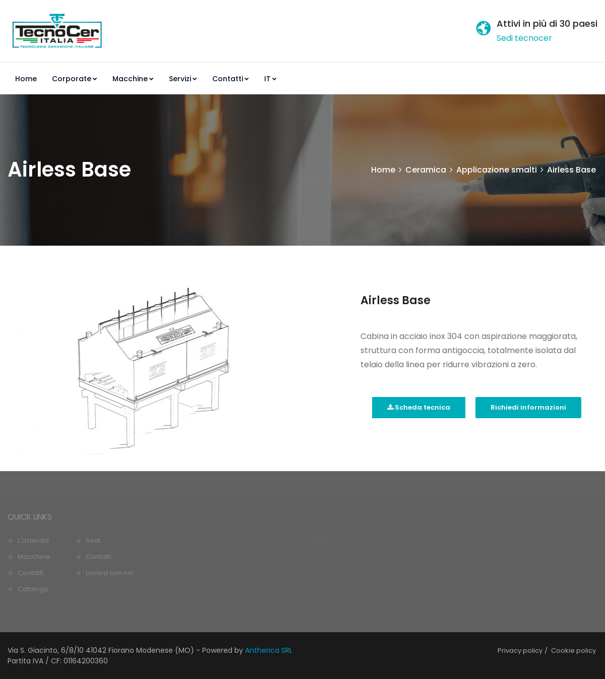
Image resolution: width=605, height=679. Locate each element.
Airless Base (395, 300)
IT (270, 79)
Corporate (74, 79)
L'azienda (33, 540)
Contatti (230, 79)
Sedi (93, 540)
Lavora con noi (110, 573)
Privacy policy (520, 650)
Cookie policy (573, 650)
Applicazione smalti (496, 170)
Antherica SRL (268, 650)
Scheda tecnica (418, 407)
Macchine (133, 79)
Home (26, 79)
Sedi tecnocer (524, 38)
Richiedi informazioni (528, 407)
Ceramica (425, 170)
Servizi (183, 79)
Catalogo (33, 589)
